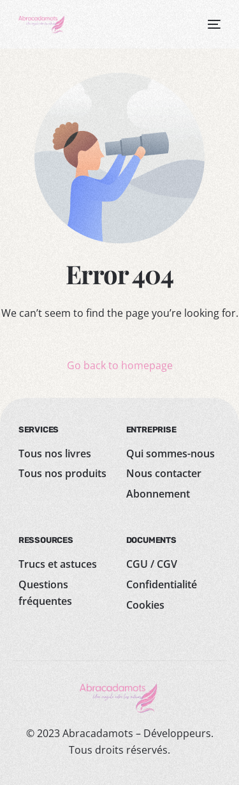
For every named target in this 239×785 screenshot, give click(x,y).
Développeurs (177, 733)
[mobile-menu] (212, 24)
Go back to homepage (120, 365)
